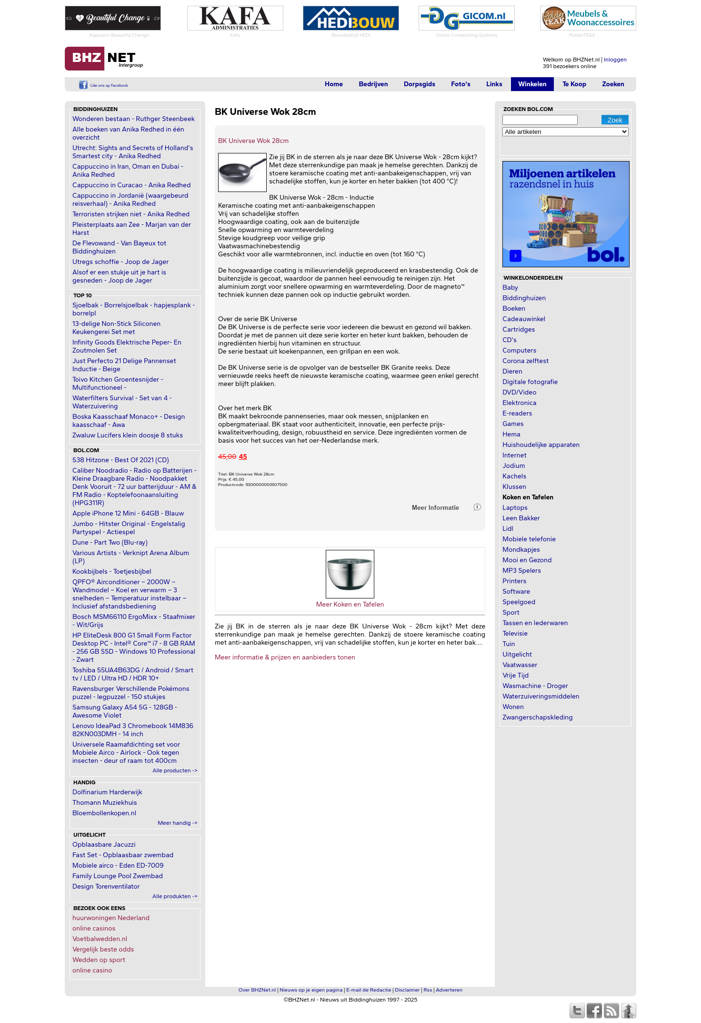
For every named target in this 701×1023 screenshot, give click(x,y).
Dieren (512, 371)
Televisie (515, 633)
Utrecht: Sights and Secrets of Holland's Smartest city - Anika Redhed (132, 152)
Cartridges (518, 329)
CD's (509, 340)
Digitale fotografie (530, 382)
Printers (514, 581)
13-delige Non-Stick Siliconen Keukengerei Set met (116, 328)
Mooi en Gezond (526, 560)
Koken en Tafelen (527, 497)
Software (516, 591)
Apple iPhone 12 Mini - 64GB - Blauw (128, 513)
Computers (519, 350)
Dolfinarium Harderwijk (107, 792)
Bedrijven (373, 84)
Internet (514, 455)
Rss (428, 990)
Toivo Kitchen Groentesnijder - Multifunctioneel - (117, 383)
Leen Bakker (521, 518)
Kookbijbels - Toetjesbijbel (111, 571)
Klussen (514, 487)
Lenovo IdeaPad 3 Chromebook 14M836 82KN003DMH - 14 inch (132, 730)
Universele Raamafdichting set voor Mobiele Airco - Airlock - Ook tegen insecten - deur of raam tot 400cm (126, 752)
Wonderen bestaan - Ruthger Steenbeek (133, 119)
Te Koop (574, 84)
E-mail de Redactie (368, 990)
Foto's (461, 84)
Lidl (507, 529)
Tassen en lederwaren (535, 623)
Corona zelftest (525, 361)
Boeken (513, 308)
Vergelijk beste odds (103, 949)
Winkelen (532, 84)
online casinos (93, 928)
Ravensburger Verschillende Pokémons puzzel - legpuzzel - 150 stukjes (131, 693)
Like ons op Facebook (109, 85)
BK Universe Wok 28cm (253, 141)
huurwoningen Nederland (111, 918)
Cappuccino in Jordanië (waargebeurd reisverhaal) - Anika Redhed (130, 200)
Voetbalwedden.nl (99, 939)
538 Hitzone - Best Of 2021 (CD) (120, 460)
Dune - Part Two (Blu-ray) (110, 542)
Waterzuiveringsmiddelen (541, 696)
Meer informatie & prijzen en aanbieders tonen (285, 657)
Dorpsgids (419, 84)
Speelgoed (518, 602)
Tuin (508, 644)
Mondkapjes (521, 550)
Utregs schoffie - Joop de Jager (120, 262)
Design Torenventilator (106, 886)
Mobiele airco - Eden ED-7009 (118, 865)
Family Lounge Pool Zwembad (117, 876)
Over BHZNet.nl (257, 990)
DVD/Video (519, 392)
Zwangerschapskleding (537, 717)
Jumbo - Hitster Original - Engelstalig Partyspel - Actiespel (128, 528)
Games (512, 424)
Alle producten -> (175, 770)
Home (334, 84)
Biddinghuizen (524, 298)
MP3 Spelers (521, 571)
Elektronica (519, 403)
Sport (510, 612)
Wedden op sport (98, 960)
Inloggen (615, 59)
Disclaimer (407, 990)
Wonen (513, 707)
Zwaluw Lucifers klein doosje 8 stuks (127, 435)
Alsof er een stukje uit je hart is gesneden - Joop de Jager (119, 276)
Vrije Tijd (515, 675)
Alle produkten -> (175, 896)
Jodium (513, 466)
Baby (510, 288)
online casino (92, 970)
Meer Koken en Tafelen (350, 604)
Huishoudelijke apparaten (541, 445)
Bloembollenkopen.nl (104, 813)
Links (494, 84)
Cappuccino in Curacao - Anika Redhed (131, 185)
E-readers (517, 413)
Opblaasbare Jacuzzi (104, 845)
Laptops (515, 508)
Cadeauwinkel (523, 319)
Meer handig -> (178, 823)
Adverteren (449, 990)
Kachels (514, 476)
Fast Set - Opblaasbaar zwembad (122, 855)
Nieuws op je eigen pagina (311, 990)
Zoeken (613, 84)
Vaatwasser (519, 665)
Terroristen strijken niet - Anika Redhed (131, 214)
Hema (511, 434)
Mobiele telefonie (529, 539)
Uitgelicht (517, 654)
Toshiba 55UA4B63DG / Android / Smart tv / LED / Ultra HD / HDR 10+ (132, 674)
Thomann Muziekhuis (104, 803)
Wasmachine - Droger (535, 686)
